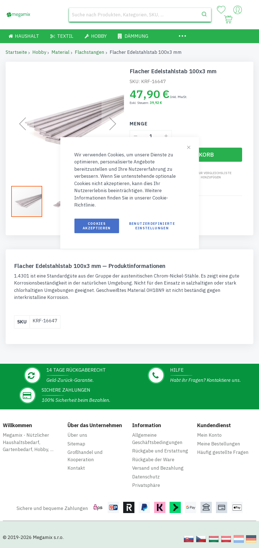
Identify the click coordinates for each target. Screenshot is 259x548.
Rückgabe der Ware (153, 457)
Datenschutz (146, 474)
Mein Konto (209, 432)
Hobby (39, 52)
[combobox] (140, 15)
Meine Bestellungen (218, 441)
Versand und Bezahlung (158, 465)
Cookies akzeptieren (97, 225)
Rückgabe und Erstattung (160, 448)
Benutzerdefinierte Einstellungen (152, 225)
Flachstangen (89, 52)
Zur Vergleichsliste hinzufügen (214, 175)
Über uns (77, 432)
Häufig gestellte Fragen (223, 449)
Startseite (16, 52)
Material (60, 52)
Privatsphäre (146, 482)
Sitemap (76, 441)
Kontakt (76, 465)
